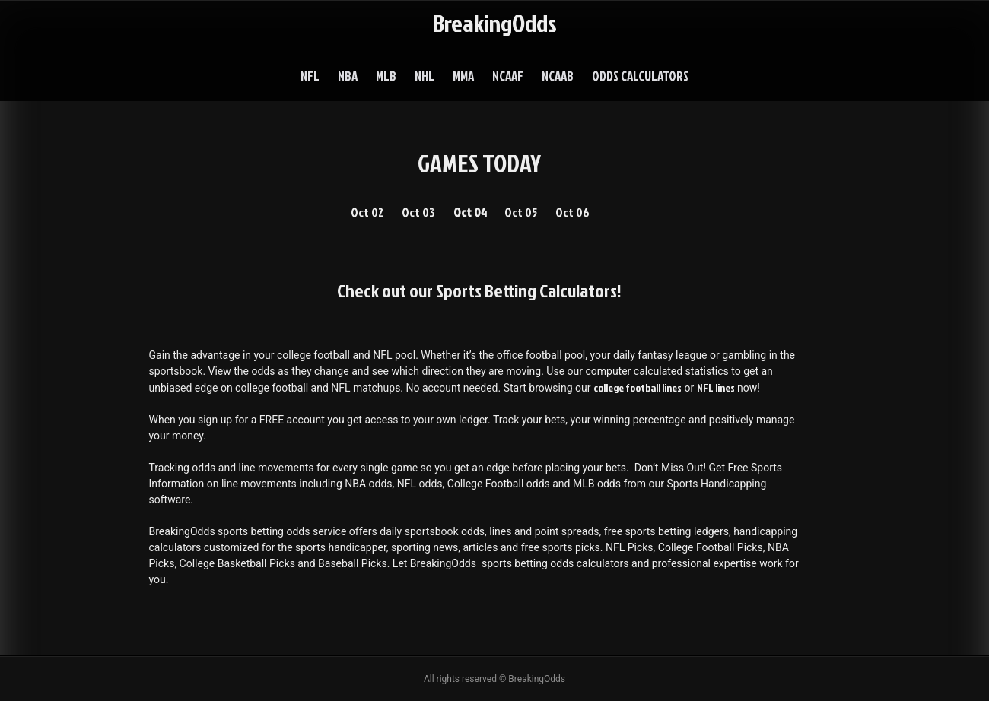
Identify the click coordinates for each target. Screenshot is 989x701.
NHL (424, 75)
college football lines (637, 387)
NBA (348, 75)
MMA (463, 75)
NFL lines (716, 387)
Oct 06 (572, 212)
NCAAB (558, 75)
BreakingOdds (494, 22)
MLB (386, 75)
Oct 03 (418, 212)
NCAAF (507, 75)
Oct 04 (470, 212)
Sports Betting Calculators (526, 290)
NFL (310, 75)
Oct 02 (367, 212)
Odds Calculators (640, 75)
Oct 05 (520, 212)
